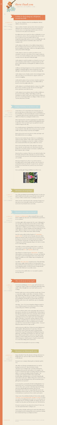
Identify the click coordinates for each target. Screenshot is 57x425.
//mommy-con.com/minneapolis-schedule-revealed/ (28, 397)
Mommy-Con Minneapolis (21, 216)
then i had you (24, 4)
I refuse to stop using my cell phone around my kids (27, 17)
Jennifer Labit (18, 236)
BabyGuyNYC (34, 252)
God (11, 198)
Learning (9, 26)
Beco (25, 249)
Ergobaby (30, 249)
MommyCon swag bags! (23, 191)
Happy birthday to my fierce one (27, 107)
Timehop (30, 285)
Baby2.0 (7, 114)
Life (11, 27)
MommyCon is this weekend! (25, 212)
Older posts (6, 420)
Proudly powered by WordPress (23, 420)
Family (5, 26)
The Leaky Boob (24, 261)
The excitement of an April (24, 281)
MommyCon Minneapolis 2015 (26, 351)
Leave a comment (8, 29)
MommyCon (9, 220)
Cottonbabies (39, 234)
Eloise (10, 114)
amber (10, 24)
